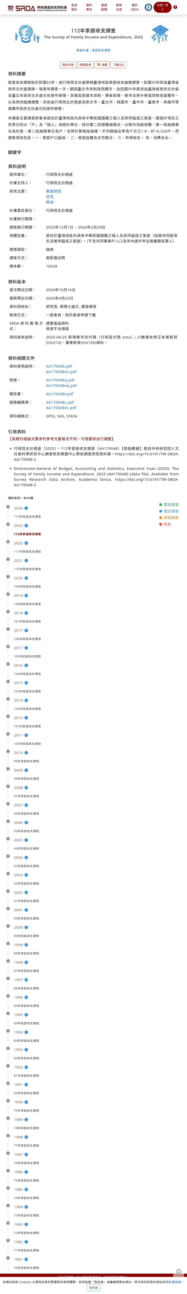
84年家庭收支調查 (26, 1023)
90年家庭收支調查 (26, 918)
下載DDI (118, 65)
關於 (135, 7)
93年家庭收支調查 (26, 866)
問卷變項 (85, 65)
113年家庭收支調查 (27, 517)
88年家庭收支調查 (26, 953)
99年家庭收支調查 (26, 761)
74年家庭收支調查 (26, 1198)
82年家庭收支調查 (26, 1058)
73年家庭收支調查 (26, 1215)
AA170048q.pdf (60, 380)
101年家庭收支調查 (27, 726)
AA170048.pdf (59, 366)
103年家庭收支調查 (27, 691)
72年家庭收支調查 (26, 1233)
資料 (89, 7)
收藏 (102, 64)
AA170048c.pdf (60, 402)
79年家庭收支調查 (26, 1111)
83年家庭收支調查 (26, 1041)
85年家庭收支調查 (26, 1006)
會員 (104, 7)
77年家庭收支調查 (26, 1146)
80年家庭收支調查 (26, 1093)
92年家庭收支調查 (26, 883)
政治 (50, 202)
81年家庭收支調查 (26, 1076)
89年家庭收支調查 (26, 936)
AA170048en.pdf (61, 371)
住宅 (50, 196)
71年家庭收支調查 (26, 1250)
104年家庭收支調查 (27, 674)
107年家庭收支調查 (27, 621)
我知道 (93, 1288)
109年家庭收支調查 (27, 586)
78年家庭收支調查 (26, 1128)
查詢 (74, 7)
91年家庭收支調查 (26, 901)
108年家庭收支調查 (27, 604)
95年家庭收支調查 (26, 831)
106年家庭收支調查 (27, 639)
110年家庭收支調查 (27, 569)
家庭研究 (53, 191)
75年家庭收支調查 (26, 1180)
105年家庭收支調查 (27, 656)
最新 (119, 7)
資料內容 (68, 65)
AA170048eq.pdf (61, 385)
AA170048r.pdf (59, 393)
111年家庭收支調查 (27, 552)
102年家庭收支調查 (27, 709)
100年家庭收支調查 (27, 744)
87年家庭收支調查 (26, 971)
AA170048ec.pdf (61, 407)
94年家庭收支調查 (26, 849)
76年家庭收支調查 (26, 1163)
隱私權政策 (173, 1282)
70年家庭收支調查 (26, 1268)
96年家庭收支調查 (26, 814)
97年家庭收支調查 (26, 796)
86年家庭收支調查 (26, 988)
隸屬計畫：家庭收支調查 (93, 50)
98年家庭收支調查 (26, 779)
